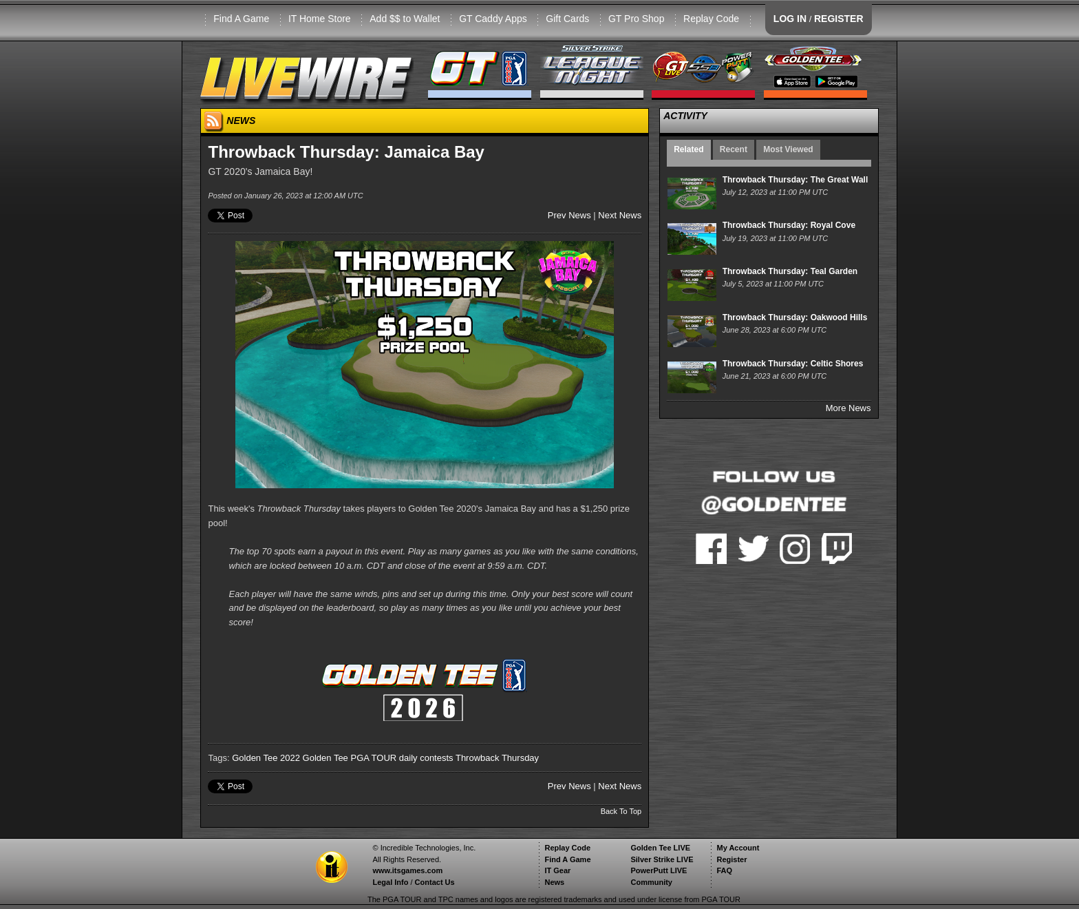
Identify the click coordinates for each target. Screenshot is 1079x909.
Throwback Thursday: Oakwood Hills (795, 317)
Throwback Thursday (497, 758)
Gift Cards (567, 18)
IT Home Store (319, 18)
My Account (737, 848)
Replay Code (711, 18)
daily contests (426, 758)
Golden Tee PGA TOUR (350, 758)
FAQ (724, 870)
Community (651, 882)
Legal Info (390, 882)
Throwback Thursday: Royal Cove (789, 225)
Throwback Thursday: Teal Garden (790, 271)
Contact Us (435, 882)
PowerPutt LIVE (658, 870)
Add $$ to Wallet (405, 18)
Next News (619, 215)
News (554, 882)
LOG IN (789, 18)
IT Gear (557, 870)
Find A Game (241, 18)
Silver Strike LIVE (661, 859)
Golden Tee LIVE (660, 848)
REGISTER (839, 18)
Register (731, 859)
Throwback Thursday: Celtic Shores (793, 363)
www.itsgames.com (407, 870)
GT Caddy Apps (493, 18)
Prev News (569, 215)
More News (848, 408)
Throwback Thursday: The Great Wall (795, 180)
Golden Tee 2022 (266, 758)
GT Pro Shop (636, 18)
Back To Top (621, 811)
